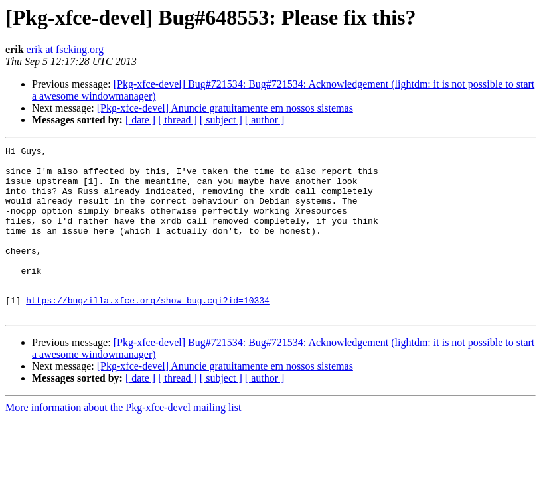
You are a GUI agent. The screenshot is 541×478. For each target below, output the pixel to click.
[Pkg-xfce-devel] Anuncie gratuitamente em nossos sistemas (225, 108)
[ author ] (265, 119)
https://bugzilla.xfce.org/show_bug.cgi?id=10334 (148, 332)
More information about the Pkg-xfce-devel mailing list (123, 441)
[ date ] (140, 119)
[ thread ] (177, 119)
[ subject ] (221, 119)
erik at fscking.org (65, 49)
